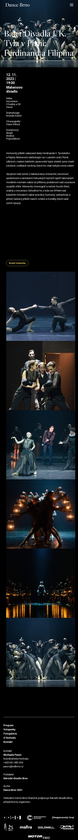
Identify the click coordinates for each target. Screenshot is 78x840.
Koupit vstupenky (17, 263)
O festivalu (9, 738)
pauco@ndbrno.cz (13, 766)
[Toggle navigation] (73, 5)
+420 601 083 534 (13, 762)
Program (8, 725)
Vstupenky (9, 729)
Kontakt (8, 742)
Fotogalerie (10, 733)
